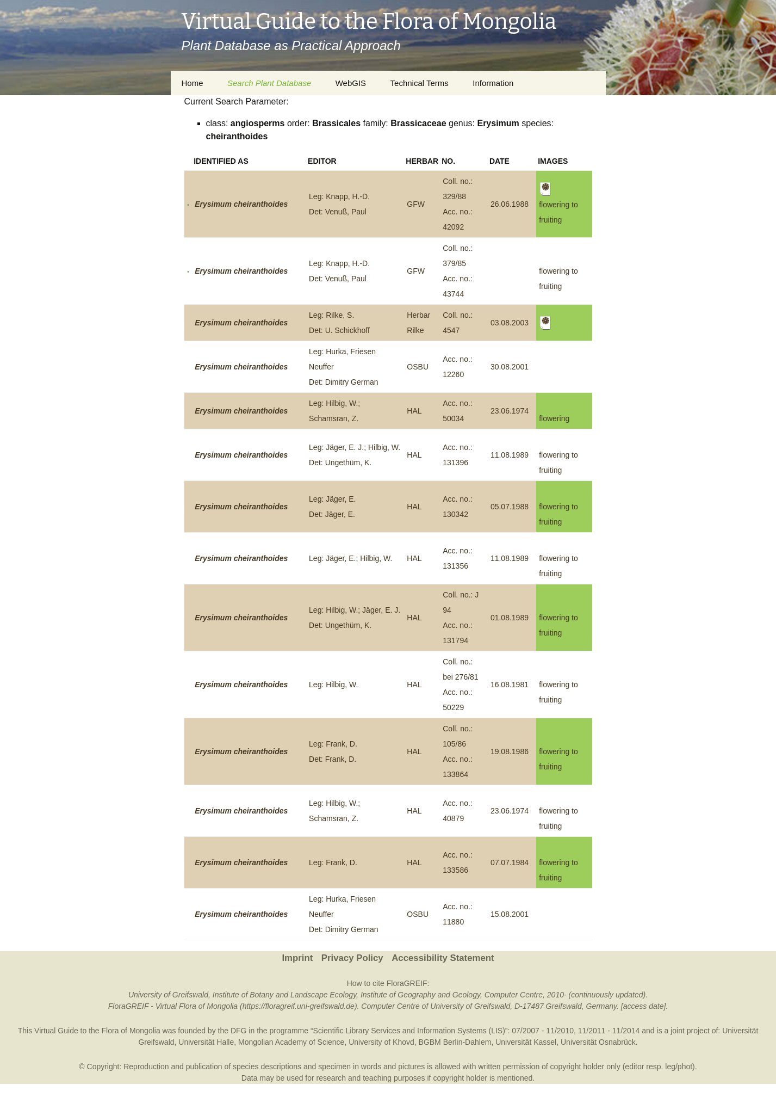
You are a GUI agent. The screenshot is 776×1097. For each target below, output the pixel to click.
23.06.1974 (510, 410)
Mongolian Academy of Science (291, 1042)
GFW (416, 204)
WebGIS (351, 83)
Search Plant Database (269, 83)
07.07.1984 (510, 862)
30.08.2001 (510, 366)
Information (493, 83)
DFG (239, 1030)
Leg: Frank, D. (333, 862)
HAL (414, 410)
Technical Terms (419, 83)
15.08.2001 (510, 914)
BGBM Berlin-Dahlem (455, 1042)
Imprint (297, 958)
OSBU (418, 366)
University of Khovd (381, 1042)
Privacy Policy (352, 958)
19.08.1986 (510, 751)
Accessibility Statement (443, 958)
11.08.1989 (510, 455)
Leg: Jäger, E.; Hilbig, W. (350, 558)
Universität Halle (206, 1042)
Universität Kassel (525, 1042)
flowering (554, 418)
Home (192, 83)
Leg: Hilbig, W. (333, 684)
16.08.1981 (510, 684)
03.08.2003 (510, 322)
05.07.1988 (510, 506)
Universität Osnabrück (598, 1042)
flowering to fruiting (558, 204)
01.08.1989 (510, 617)
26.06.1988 (510, 204)
